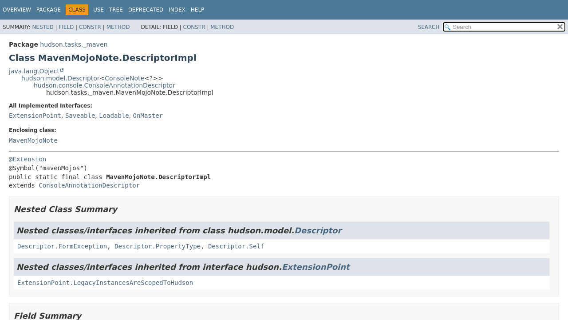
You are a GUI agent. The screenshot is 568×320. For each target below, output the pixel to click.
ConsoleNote (124, 78)
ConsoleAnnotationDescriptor (89, 185)
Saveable (80, 115)
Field (66, 27)
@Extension (27, 159)
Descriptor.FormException (62, 246)
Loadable (114, 115)
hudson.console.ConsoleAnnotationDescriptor (104, 85)
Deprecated (146, 10)
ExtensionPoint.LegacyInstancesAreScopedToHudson (105, 282)
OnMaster (148, 115)
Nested (42, 27)
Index (177, 10)
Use (98, 10)
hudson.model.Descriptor (60, 78)
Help (198, 10)
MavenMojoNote (33, 140)
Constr (90, 27)
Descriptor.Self (236, 246)
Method (118, 27)
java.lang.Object (34, 71)
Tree (116, 10)
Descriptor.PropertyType (157, 246)
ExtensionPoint (35, 115)
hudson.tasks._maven (73, 44)
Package (48, 10)
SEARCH (429, 27)
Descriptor (317, 230)
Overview (17, 10)
